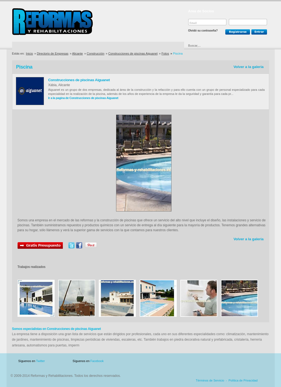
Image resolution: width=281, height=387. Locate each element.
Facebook (96, 361)
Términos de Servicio (210, 380)
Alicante (77, 53)
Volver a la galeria (249, 67)
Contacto (240, 361)
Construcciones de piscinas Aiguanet (133, 53)
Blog (261, 361)
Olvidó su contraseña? (203, 30)
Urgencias (164, 45)
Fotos (165, 53)
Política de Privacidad (243, 380)
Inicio (29, 53)
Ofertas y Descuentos (122, 45)
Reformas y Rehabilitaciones (52, 21)
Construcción (95, 53)
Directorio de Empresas (34, 45)
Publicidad (215, 361)
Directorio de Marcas (79, 45)
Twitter (40, 361)
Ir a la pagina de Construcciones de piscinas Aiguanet (83, 98)
